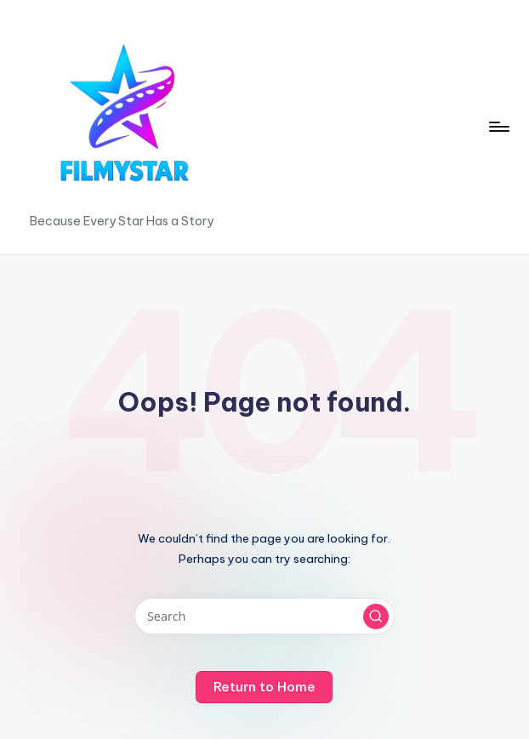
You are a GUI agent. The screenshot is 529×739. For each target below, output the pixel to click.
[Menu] (498, 127)
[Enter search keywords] (264, 616)
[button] (376, 616)
